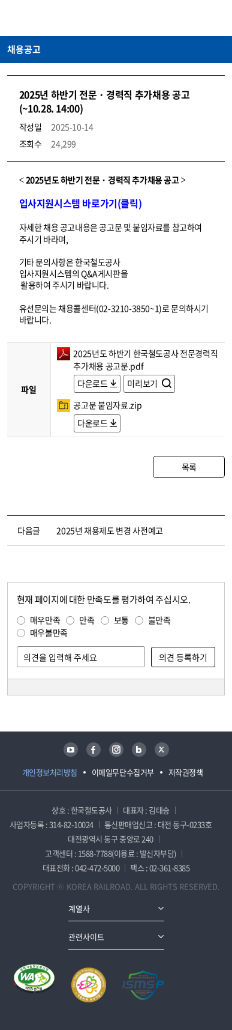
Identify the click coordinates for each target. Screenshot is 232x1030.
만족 (86, 620)
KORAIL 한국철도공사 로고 (54, 18)
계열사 (79, 908)
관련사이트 (86, 936)
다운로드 (92, 383)
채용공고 (24, 49)
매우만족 (45, 620)
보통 (121, 620)
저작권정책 (185, 772)
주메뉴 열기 (217, 18)
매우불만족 (49, 632)
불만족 (159, 620)
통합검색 (196, 18)
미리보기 (143, 383)
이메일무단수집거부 (123, 772)
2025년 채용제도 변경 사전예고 (109, 530)
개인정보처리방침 (49, 772)
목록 (189, 467)
